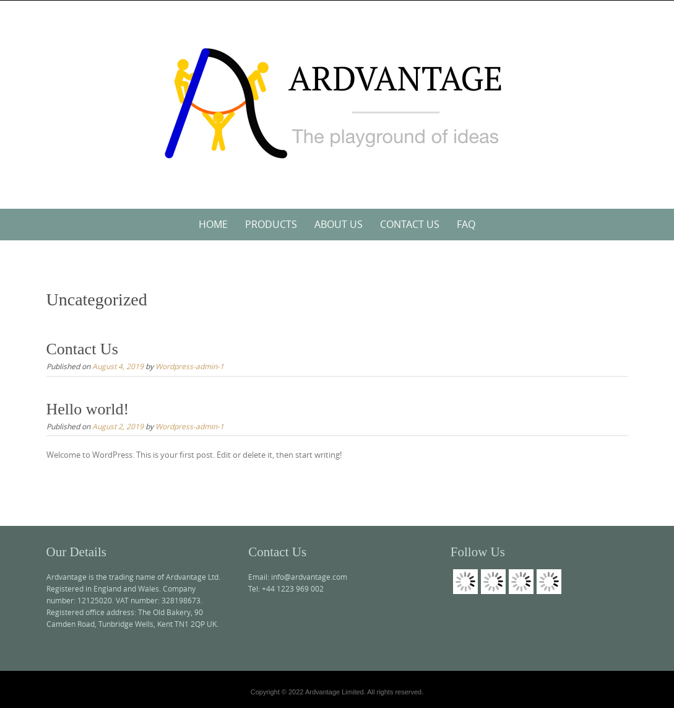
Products (271, 224)
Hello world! (87, 409)
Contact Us (409, 224)
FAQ (466, 224)
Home (213, 224)
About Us (338, 224)
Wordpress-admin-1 (189, 366)
